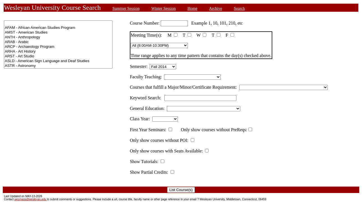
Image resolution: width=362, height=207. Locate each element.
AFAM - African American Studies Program (58, 27)
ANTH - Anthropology (58, 37)
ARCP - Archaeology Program (58, 46)
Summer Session (125, 8)
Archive (215, 8)
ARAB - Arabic (58, 42)
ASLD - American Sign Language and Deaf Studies (58, 61)
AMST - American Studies (58, 32)
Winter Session (163, 8)
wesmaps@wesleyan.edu (30, 199)
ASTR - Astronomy (58, 65)
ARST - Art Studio (58, 56)
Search (239, 8)
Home (192, 8)
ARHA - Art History (58, 51)
